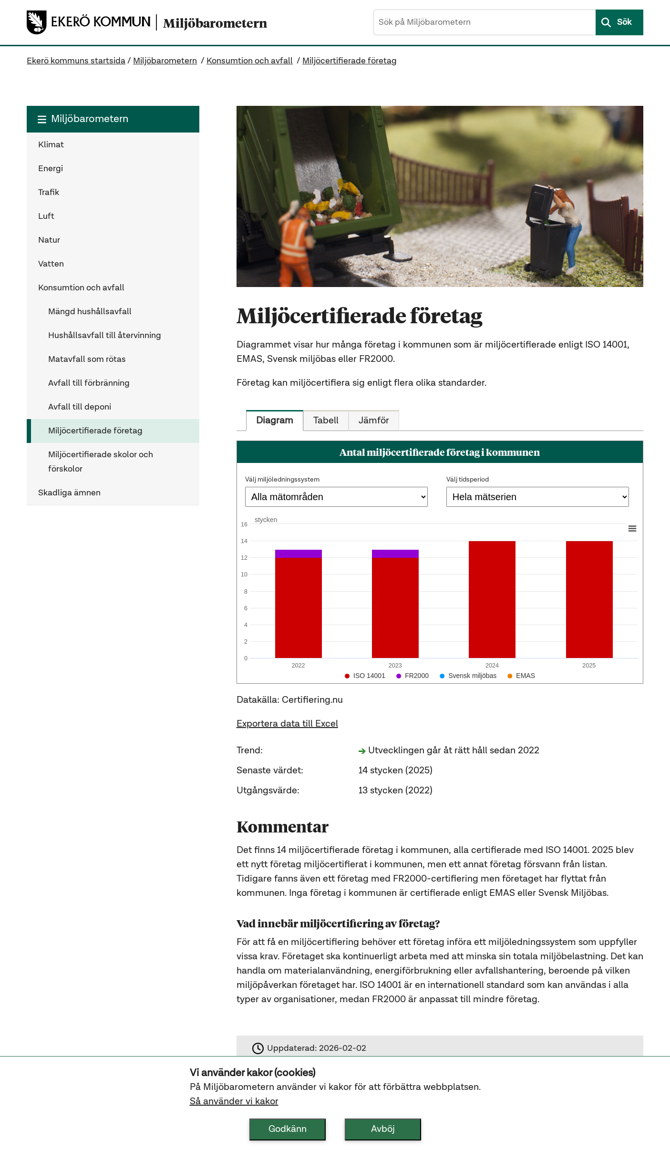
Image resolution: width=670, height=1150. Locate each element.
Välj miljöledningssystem (282, 479)
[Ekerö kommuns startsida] (91, 22)
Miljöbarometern (165, 61)
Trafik (48, 192)
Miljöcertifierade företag (349, 61)
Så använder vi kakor (234, 1102)
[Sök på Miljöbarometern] (484, 22)
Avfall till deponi (79, 407)
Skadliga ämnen (69, 493)
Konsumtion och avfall (249, 61)
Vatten (51, 264)
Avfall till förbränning (89, 383)
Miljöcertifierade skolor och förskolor (100, 462)
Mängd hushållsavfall (90, 312)
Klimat (51, 145)
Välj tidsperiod (467, 479)
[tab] (274, 420)
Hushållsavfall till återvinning (104, 335)
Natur (49, 240)
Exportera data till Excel (287, 724)
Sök (624, 22)
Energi (50, 168)
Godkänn (287, 1129)
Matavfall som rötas (87, 359)
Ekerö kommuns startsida (76, 61)
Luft (46, 216)
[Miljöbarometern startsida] (211, 22)
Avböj (383, 1129)
